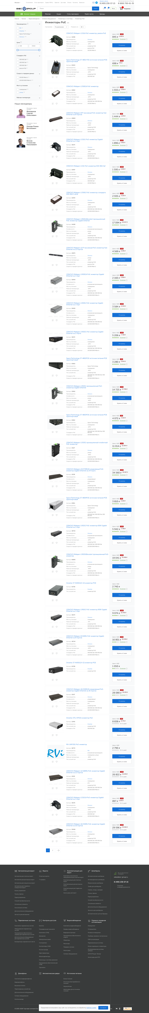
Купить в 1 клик (122, 50)
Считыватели (43, 943)
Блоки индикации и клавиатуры (97, 946)
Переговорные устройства (22, 989)
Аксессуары (66, 950)
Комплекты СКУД (44, 932)
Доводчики (42, 936)
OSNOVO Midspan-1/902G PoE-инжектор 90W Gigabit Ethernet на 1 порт (86, 610)
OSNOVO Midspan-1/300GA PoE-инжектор (82, 86)
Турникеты (42, 967)
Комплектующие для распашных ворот (72, 884)
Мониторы (66, 943)
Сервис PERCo (49, 2)
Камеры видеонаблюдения (71, 929)
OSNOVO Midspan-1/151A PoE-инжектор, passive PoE (86, 33)
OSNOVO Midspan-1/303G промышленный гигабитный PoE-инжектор (87, 443)
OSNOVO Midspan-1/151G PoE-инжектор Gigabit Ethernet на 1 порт (84, 140)
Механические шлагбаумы (95, 883)
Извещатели (91, 925)
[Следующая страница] (58, 850)
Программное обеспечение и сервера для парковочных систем (24, 933)
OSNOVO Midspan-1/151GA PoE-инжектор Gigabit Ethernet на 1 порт (85, 798)
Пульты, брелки (19, 894)
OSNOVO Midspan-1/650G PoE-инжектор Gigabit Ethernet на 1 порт (84, 303)
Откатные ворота (44, 876)
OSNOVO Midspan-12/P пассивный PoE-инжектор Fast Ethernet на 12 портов (86, 248)
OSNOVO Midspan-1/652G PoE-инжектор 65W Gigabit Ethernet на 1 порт (86, 526)
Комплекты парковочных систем (24, 925)
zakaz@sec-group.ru (121, 877)
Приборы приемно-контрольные (97, 936)
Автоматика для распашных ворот (24, 879)
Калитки (41, 925)
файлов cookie (91, 1008)
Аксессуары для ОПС (94, 957)
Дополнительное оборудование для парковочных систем (24, 937)
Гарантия (57, 2)
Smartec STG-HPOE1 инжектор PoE (79, 718)
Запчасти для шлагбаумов (95, 910)
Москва (17, 2)
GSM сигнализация (93, 939)
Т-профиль (42, 879)
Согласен (103, 1008)
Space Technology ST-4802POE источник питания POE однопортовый (86, 359)
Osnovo (90, 39)
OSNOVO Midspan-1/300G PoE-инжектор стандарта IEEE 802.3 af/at (86, 193)
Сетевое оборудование (70, 954)
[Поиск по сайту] (64, 9)
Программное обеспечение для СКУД (48, 963)
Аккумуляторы (67, 986)
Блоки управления (20, 890)
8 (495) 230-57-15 (107, 3)
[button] (93, 3)
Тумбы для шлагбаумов (94, 886)
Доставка (63, 2)
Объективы (66, 940)
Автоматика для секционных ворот (25, 883)
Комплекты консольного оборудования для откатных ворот (73, 876)
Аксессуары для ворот (69, 893)
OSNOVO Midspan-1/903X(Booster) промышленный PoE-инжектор (87, 555)
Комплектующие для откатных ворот (72, 880)
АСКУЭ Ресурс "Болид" (94, 954)
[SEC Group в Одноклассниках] (119, 1008)
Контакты (75, 2)
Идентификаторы (44, 953)
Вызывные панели (20, 985)
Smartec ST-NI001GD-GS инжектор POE (81, 583)
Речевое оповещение (94, 932)
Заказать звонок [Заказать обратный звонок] (104, 1)
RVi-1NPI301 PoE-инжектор (76, 744)
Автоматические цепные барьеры (97, 913)
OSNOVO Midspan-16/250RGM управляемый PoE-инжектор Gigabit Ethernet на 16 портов (85, 690)
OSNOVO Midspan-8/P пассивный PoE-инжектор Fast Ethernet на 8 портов (86, 113)
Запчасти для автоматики (22, 914)
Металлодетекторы (44, 956)
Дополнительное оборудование (24, 911)
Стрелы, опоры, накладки (95, 890)
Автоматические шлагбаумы (96, 876)
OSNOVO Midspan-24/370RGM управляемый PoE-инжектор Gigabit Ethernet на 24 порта (85, 470)
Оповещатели (92, 929)
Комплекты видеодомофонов (23, 978)
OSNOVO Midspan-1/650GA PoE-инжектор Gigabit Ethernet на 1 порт (85, 275)
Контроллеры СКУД (44, 946)
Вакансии (81, 2)
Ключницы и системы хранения (48, 960)
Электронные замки (45, 939)
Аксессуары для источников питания (71, 990)
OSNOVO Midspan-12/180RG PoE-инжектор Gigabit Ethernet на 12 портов (85, 771)
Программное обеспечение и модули (72, 936)
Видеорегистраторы (69, 932)
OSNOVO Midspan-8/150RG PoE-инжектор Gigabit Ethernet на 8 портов (85, 637)
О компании (29, 2)
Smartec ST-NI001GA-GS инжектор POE (81, 662)
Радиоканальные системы (95, 943)
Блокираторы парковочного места (25, 941)
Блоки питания (67, 978)
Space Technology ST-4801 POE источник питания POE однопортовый (86, 60)
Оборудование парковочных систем (23, 929)
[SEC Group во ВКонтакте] (116, 1008)
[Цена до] (34, 46)
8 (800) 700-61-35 (126, 3)
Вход (113, 8)
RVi (88, 750)
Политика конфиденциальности (123, 886)
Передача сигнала (68, 947)
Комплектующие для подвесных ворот (72, 889)
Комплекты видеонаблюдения (72, 925)
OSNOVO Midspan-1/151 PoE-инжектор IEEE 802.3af (85, 166)
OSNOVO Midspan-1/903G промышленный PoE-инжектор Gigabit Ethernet (84, 386)
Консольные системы (21, 907)
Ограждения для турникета (47, 929)
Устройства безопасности (22, 901)
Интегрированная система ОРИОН (96, 950)
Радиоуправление (20, 897)
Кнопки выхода (43, 949)
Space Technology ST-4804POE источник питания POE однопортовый (86, 498)
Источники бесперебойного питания (71, 982)
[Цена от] (22, 46)
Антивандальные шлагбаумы (96, 879)
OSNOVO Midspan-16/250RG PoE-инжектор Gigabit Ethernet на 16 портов (85, 824)
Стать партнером (39, 2)
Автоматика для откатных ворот (24, 876)
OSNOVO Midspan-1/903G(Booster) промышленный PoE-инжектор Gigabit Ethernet (85, 219)
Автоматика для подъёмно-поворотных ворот (22, 886)
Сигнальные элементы (21, 904)
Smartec (90, 589)
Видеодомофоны (20, 982)
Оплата (69, 2)
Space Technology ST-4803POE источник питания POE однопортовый (86, 415)
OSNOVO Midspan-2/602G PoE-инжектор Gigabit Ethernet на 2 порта (84, 332)
